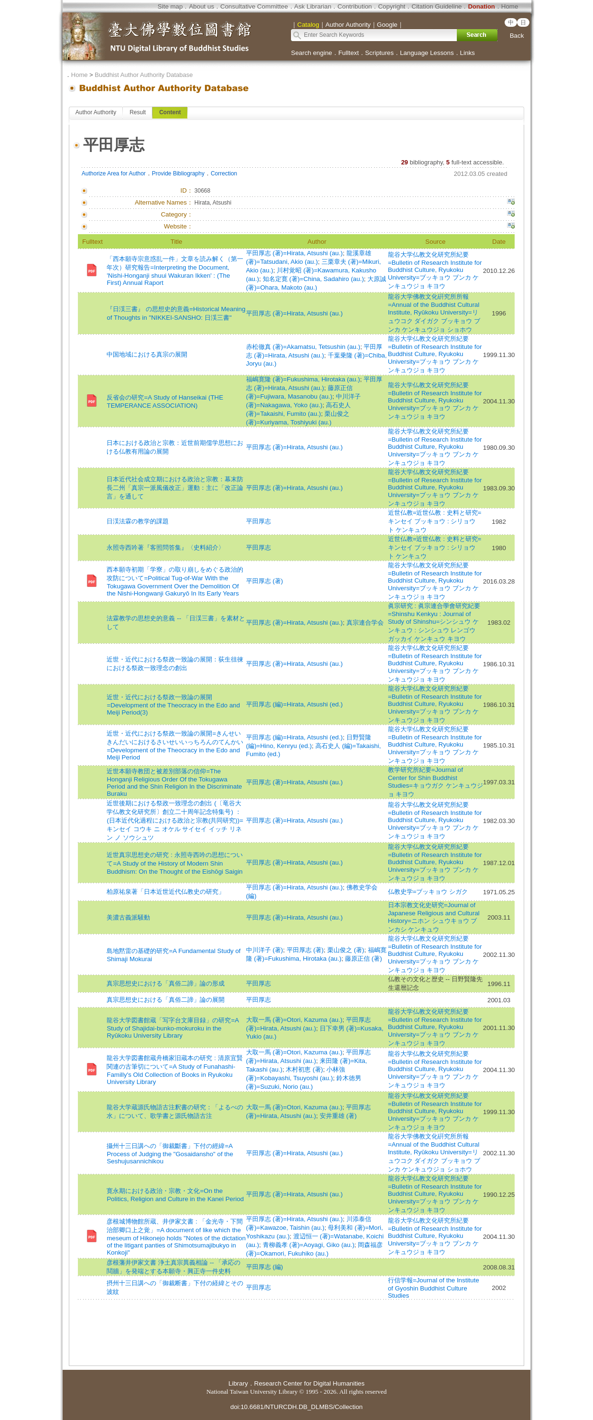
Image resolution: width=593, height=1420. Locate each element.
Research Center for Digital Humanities (309, 1383)
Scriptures (379, 52)
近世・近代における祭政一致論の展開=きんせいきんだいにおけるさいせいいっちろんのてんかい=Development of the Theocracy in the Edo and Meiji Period (175, 745)
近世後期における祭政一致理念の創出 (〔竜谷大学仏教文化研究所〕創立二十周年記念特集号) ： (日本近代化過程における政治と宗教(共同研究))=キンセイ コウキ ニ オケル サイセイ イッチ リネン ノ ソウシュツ (175, 820)
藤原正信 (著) (363, 958)
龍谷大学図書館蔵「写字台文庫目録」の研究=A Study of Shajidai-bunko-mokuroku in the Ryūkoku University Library (172, 1028)
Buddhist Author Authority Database (144, 74)
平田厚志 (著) (264, 581)
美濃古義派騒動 (128, 917)
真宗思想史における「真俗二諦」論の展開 (166, 999)
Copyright (391, 6)
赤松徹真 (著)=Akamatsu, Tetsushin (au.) (303, 346)
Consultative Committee (254, 6)
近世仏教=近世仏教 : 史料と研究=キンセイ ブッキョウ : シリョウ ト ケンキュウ (435, 521)
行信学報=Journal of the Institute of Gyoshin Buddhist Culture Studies (433, 1288)
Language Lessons (427, 52)
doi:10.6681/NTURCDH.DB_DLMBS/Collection (296, 1406)
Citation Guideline (436, 6)
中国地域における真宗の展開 (147, 354)
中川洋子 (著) (264, 950)
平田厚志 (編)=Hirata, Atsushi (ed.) (294, 704)
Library (238, 1383)
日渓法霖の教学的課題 (138, 521)
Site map (170, 6)
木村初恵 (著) (304, 1069)
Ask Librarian (313, 6)
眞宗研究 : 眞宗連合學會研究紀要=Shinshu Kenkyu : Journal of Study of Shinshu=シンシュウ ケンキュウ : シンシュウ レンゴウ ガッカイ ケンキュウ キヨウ (434, 622)
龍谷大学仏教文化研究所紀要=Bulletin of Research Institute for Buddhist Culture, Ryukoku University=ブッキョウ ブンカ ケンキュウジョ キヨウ (435, 270)
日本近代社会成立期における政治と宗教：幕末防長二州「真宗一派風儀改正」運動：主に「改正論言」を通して (175, 488)
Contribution (354, 6)
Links (467, 52)
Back (517, 35)
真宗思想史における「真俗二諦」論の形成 (166, 983)
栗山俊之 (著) (346, 950)
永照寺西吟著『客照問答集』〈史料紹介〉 (166, 547)
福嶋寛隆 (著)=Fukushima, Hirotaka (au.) (303, 379)
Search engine (311, 52)
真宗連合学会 (365, 622)
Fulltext (348, 52)
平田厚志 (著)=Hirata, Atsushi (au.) (294, 253)
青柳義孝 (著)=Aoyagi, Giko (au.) (309, 1244)
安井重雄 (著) (338, 1115)
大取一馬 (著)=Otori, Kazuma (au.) (294, 1019)
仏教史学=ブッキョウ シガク (428, 891)
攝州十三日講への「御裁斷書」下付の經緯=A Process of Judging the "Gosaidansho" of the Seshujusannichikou (170, 1153)
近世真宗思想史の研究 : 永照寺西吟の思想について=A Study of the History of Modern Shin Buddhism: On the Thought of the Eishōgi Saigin (174, 863)
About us (201, 6)
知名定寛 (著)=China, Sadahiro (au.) (313, 278)
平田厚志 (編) (264, 1266)
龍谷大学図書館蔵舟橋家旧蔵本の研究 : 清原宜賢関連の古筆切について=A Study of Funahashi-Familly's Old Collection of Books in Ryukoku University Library (174, 1069)
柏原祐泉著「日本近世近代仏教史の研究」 (166, 891)
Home (509, 6)
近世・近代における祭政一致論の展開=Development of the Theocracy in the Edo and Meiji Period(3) (173, 705)
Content (170, 112)
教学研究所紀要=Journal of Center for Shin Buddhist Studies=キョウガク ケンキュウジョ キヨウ (435, 782)
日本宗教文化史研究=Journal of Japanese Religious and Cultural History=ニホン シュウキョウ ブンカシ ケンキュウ (434, 917)
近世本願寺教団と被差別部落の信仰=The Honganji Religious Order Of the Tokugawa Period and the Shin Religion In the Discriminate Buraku (174, 782)
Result (137, 112)
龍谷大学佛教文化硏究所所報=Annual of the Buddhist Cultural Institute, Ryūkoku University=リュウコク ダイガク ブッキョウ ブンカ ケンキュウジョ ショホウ (434, 313)
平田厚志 (258, 521)
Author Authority (95, 112)
